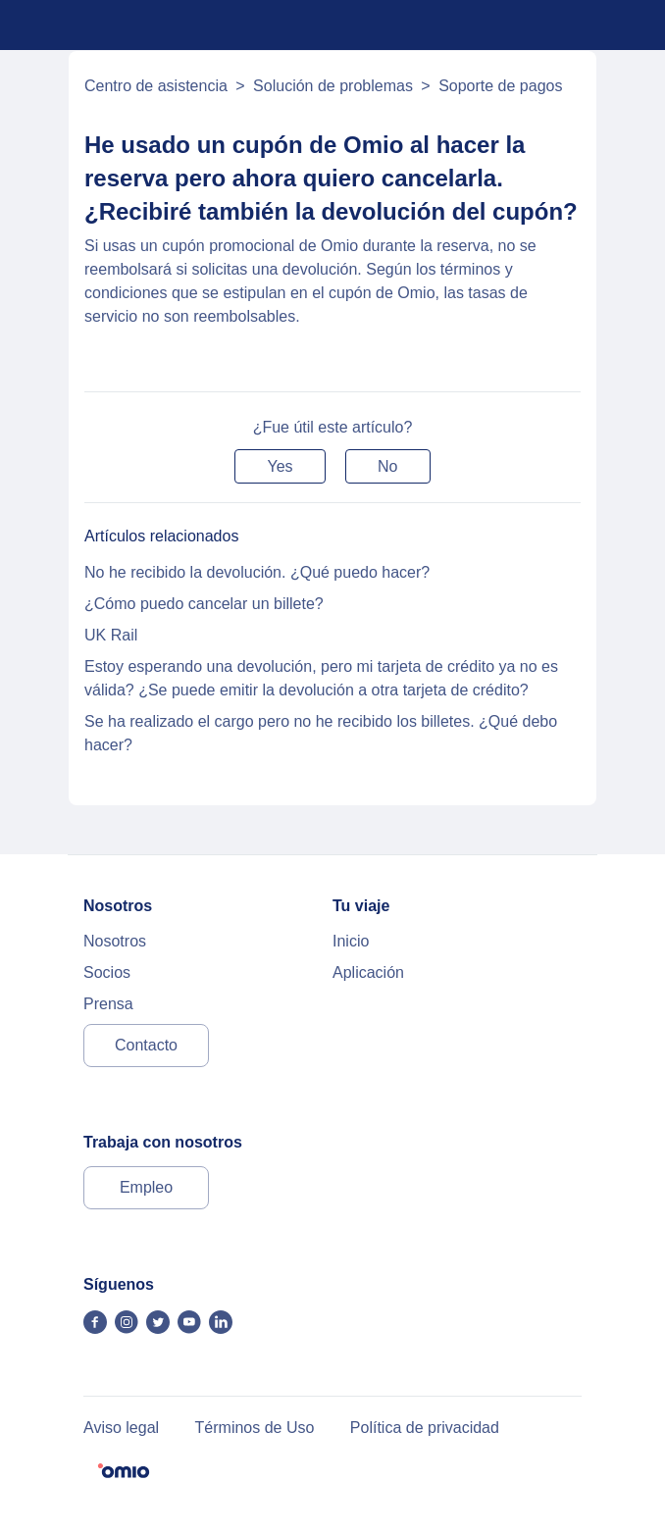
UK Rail (110, 635)
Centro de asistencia (156, 85)
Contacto (146, 1045)
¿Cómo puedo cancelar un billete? (204, 603)
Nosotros (114, 941)
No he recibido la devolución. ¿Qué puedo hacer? (257, 572)
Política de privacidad (424, 1427)
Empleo (146, 1187)
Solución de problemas (333, 85)
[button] (279, 466)
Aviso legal (121, 1427)
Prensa (108, 1004)
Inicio (350, 941)
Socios (106, 972)
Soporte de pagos (500, 85)
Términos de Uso (255, 1427)
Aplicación (368, 972)
